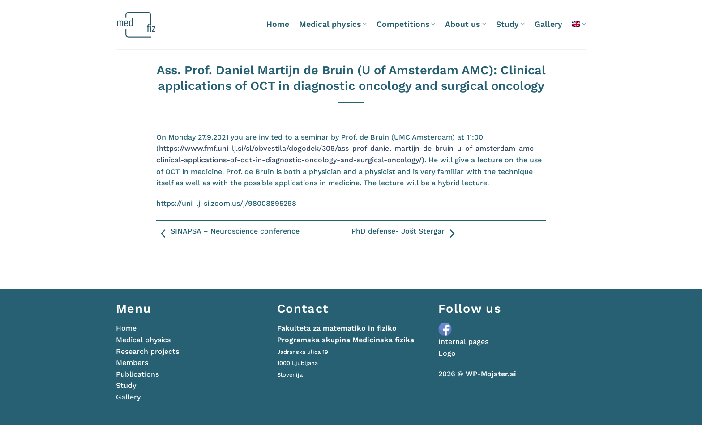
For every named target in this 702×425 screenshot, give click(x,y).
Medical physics (333, 24)
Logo (447, 353)
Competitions (406, 24)
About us (465, 24)
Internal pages (463, 341)
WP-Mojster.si (491, 374)
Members (132, 362)
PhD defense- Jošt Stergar (405, 233)
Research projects (147, 351)
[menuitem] (579, 24)
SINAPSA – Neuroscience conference (228, 233)
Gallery (548, 24)
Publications (137, 374)
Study (510, 24)
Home (277, 24)
